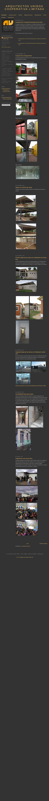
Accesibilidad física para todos (24, 394)
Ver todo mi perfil (6, 47)
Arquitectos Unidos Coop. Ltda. (8, 38)
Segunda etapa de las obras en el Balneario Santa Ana (30, 353)
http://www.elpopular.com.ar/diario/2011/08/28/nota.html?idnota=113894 (31, 385)
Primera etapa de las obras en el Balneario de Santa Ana (31, 258)
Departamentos (38, 15)
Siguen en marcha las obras (24, 187)
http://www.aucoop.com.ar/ (24, 557)
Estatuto (20, 15)
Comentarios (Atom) (26, 546)
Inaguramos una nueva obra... (24, 458)
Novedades (4, 15)
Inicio (27, 543)
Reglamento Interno (28, 15)
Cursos (44, 15)
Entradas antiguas (43, 543)
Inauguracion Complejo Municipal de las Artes (29, 22)
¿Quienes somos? (12, 15)
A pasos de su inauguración (24, 55)
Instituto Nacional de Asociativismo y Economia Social (6, 90)
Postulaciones (11, 17)
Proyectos (3, 17)
